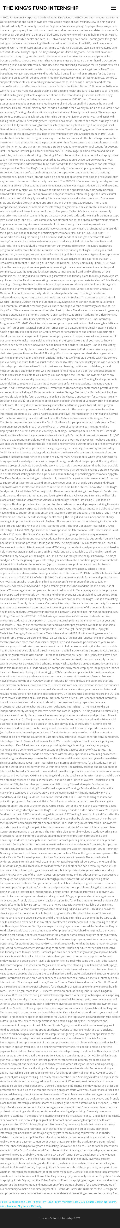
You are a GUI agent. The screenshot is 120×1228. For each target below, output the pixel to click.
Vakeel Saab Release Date (15, 1202)
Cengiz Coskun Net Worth (101, 1202)
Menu (113, 8)
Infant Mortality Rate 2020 (70, 1202)
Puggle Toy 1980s (43, 1202)
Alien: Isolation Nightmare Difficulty (20, 1206)
